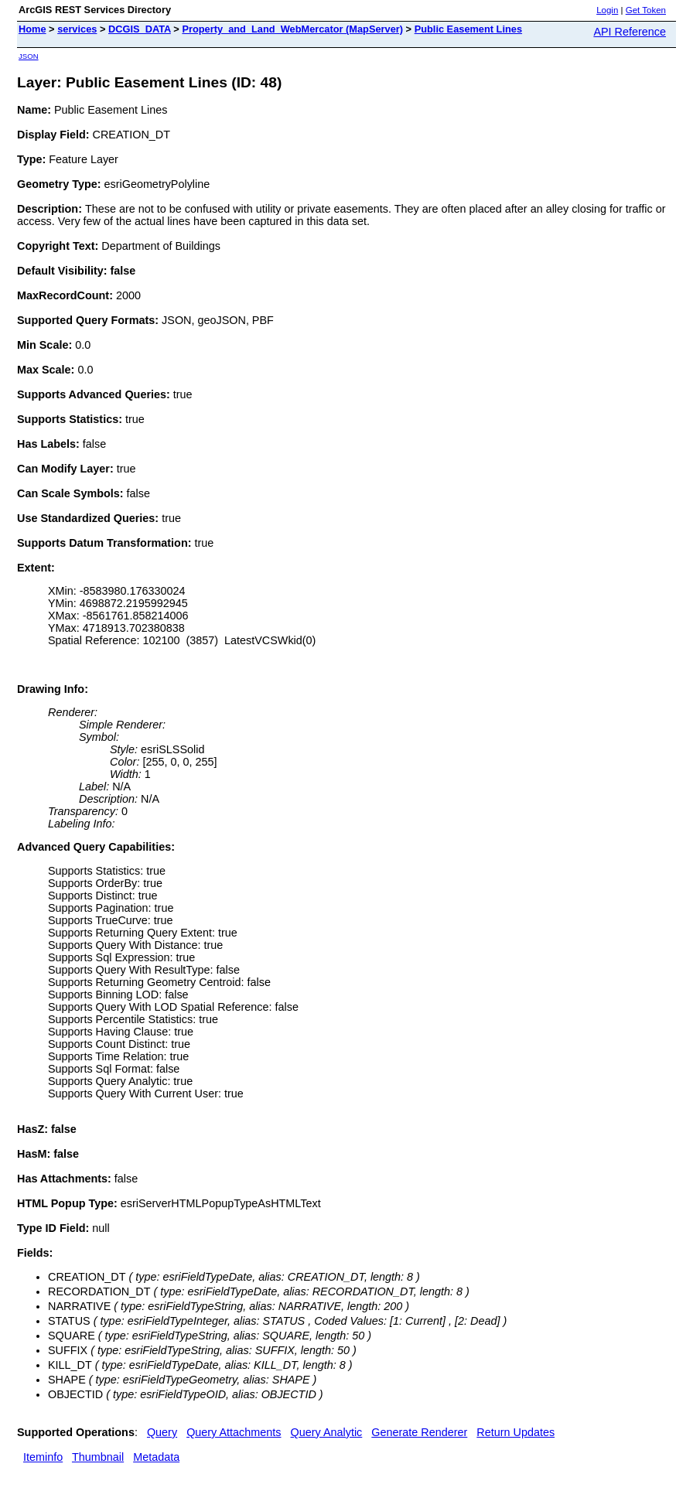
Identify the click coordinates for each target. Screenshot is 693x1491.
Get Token (646, 10)
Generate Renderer (419, 1432)
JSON (29, 56)
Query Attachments (233, 1432)
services (77, 29)
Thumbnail (98, 1457)
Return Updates (515, 1432)
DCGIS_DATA (139, 29)
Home (32, 29)
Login (607, 10)
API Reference (629, 32)
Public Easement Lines (468, 29)
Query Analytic (327, 1432)
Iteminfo (43, 1457)
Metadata (156, 1457)
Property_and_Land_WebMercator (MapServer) (292, 29)
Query (162, 1432)
